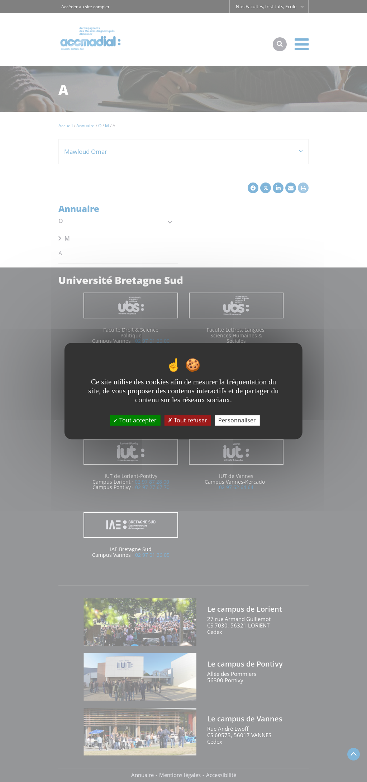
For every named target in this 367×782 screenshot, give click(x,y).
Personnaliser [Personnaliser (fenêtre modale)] (237, 420)
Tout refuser (187, 420)
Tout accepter (135, 420)
